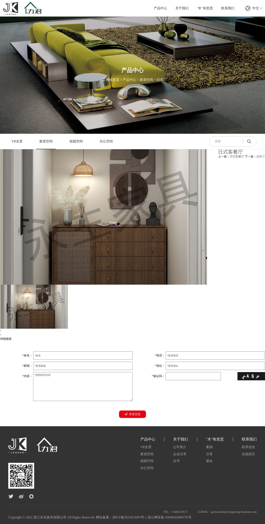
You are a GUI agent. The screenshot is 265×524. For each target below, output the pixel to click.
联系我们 (227, 8)
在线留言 (248, 454)
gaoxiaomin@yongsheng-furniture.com (234, 511)
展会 (209, 461)
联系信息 (248, 447)
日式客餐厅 (231, 156)
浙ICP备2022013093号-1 (129, 517)
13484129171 (180, 511)
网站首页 (112, 80)
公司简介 (179, 447)
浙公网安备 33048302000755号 (170, 517)
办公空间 (106, 141)
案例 (209, 447)
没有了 (255, 156)
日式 (160, 80)
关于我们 (182, 8)
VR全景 (17, 141)
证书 (176, 461)
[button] (103, 331)
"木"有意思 (205, 8)
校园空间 (76, 141)
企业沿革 (179, 454)
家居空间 (146, 80)
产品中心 (160, 8)
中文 (257, 8)
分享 (209, 454)
